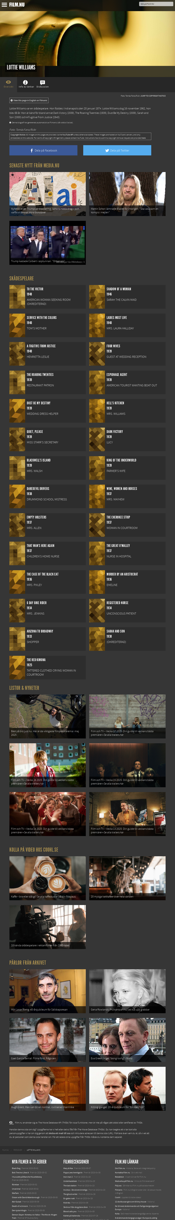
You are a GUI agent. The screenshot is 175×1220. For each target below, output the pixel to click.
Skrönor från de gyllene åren (75, 1174)
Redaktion (119, 1143)
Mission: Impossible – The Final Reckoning (30, 1202)
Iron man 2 (68, 1143)
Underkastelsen (70, 1148)
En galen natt (69, 1165)
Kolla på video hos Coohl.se (33, 833)
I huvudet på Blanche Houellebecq (27, 1143)
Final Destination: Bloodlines (24, 1193)
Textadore (119, 1192)
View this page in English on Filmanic (29, 100)
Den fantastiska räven (72, 1191)
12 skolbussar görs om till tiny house (130, 1168)
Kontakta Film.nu (122, 1139)
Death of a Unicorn (20, 1173)
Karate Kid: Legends (20, 1214)
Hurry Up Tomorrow (20, 1197)
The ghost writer (70, 1161)
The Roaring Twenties (87, 113)
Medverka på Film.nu (124, 1148)
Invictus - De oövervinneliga (75, 1156)
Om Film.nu (120, 1135)
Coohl (117, 1164)
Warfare (15, 1160)
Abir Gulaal (16, 1168)
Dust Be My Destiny (118, 113)
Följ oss (118, 1152)
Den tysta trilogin (19, 1177)
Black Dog (16, 1135)
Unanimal (16, 1155)
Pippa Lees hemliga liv (73, 1139)
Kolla (117, 1180)
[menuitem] (5, 1116)
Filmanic (118, 1156)
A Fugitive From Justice (39, 117)
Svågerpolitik (120, 1204)
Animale (15, 1189)
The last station (70, 1152)
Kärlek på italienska (71, 1182)
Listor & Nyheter (24, 681)
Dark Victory (60, 113)
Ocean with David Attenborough (26, 1164)
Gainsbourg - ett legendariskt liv (77, 1186)
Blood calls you (70, 1178)
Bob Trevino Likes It (20, 1139)
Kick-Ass (66, 1169)
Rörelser (15, 1151)
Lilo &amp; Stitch (19, 1209)
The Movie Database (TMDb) (91, 1096)
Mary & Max (68, 1135)
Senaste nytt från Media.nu (34, 165)
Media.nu (119, 1196)
